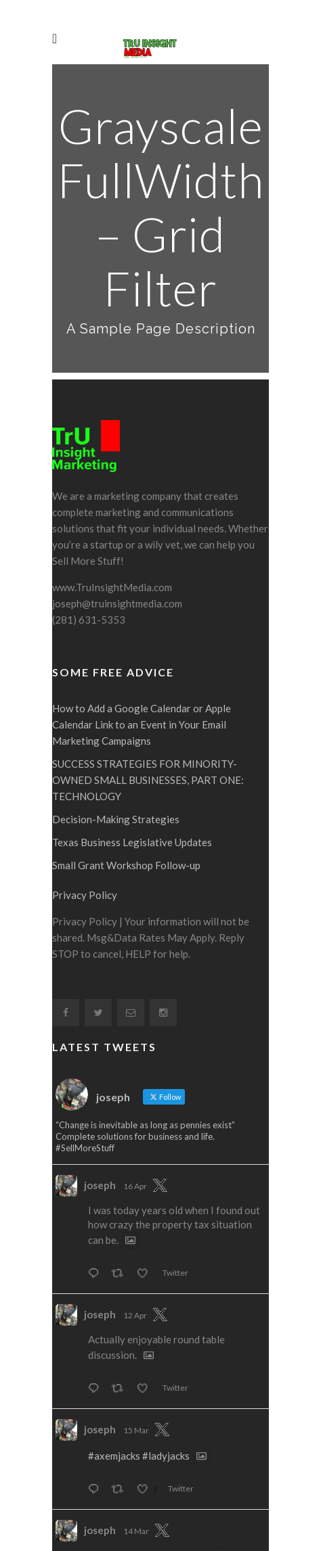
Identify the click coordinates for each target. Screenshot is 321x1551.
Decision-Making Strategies (115, 743)
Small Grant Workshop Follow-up (126, 789)
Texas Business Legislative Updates (132, 766)
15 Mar (136, 1354)
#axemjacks (114, 1379)
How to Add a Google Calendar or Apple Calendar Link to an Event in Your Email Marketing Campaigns (141, 648)
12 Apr (135, 1239)
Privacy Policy (84, 818)
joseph (100, 1109)
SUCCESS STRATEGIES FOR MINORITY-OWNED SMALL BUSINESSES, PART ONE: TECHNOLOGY (148, 703)
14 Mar (136, 1455)
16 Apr (135, 1110)
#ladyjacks (166, 1379)
